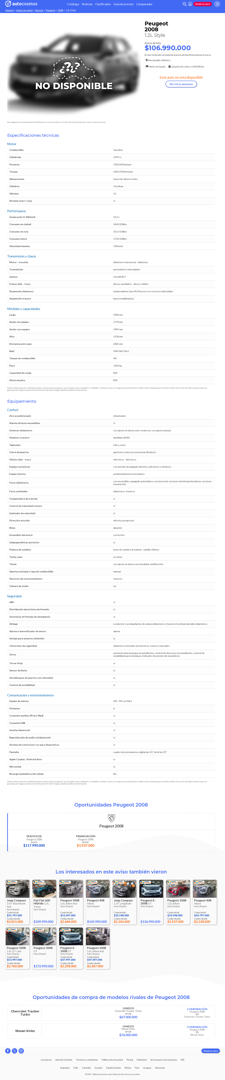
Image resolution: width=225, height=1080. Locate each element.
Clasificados (103, 4)
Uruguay (147, 1067)
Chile (75, 1067)
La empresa (46, 1059)
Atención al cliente (63, 1059)
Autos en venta (24, 10)
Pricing (130, 1059)
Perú (137, 1067)
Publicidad (142, 1059)
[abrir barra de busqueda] (185, 4)
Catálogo (73, 4)
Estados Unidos (113, 1067)
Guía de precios (124, 4)
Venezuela (160, 1067)
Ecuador (98, 1067)
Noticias (87, 4)
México (128, 1067)
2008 (60, 10)
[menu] (217, 4)
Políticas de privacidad (112, 1059)
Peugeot (50, 10)
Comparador (144, 4)
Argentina (65, 1067)
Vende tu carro (202, 4)
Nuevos (10, 10)
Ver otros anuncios (181, 84)
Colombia (86, 1067)
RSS (182, 1059)
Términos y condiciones (87, 1059)
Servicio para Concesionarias (163, 1059)
